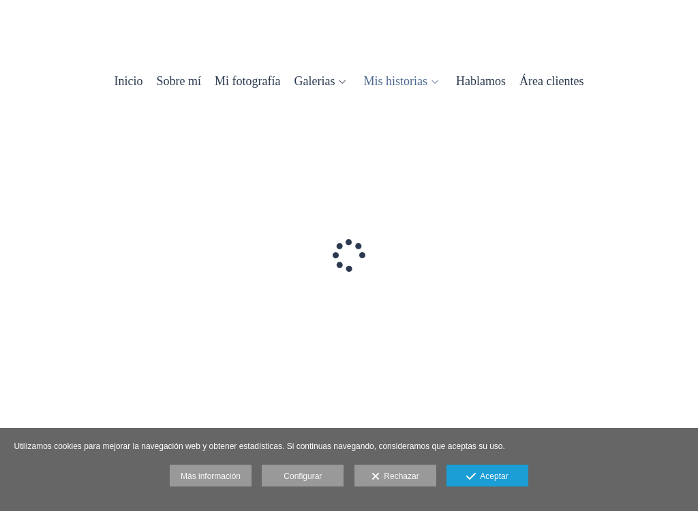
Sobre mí (179, 81)
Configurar (303, 476)
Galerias (314, 81)
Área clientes (551, 81)
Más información (211, 476)
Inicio (129, 81)
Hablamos (481, 81)
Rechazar (395, 476)
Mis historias (395, 81)
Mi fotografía (247, 81)
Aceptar (487, 476)
